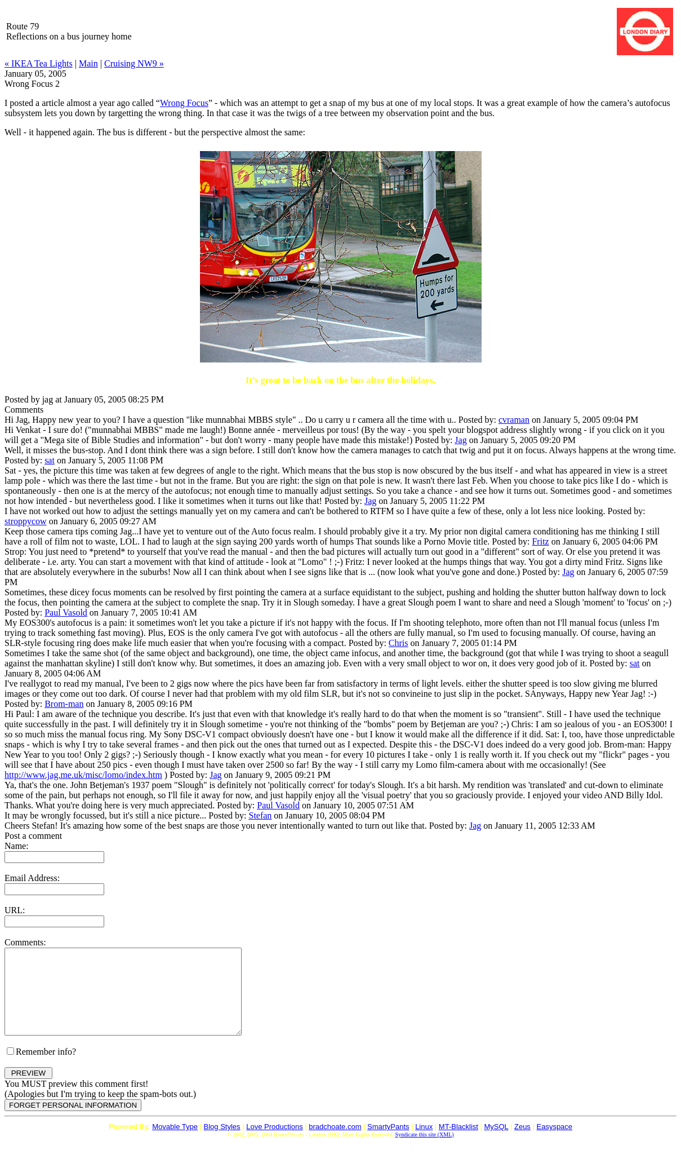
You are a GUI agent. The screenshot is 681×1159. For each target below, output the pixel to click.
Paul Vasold (65, 612)
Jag (460, 440)
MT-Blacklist (458, 1143)
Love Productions (274, 1143)
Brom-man (63, 704)
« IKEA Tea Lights (39, 63)
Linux (424, 1143)
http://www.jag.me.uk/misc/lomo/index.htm (83, 775)
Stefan (259, 815)
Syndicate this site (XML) (424, 1151)
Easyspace (554, 1143)
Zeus (522, 1143)
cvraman (513, 419)
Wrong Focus (184, 103)
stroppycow (26, 521)
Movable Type (175, 1143)
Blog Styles (222, 1143)
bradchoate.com (335, 1143)
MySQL (496, 1143)
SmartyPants (388, 1143)
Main (88, 63)
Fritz (540, 541)
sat (49, 460)
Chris (398, 643)
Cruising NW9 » (134, 63)
